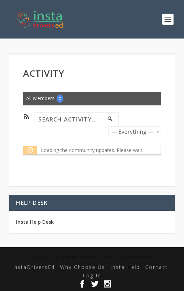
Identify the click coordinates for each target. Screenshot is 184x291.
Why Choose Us (82, 267)
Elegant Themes (77, 257)
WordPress (141, 257)
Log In (92, 275)
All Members (44, 99)
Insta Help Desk (35, 222)
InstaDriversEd (33, 267)
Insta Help (125, 267)
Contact (156, 267)
